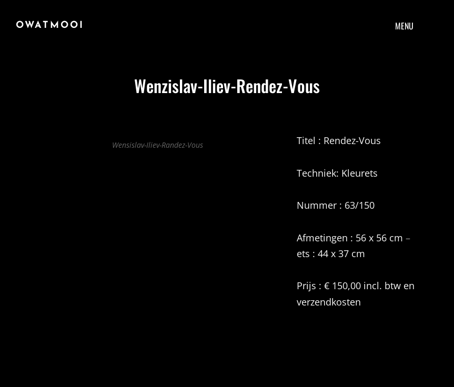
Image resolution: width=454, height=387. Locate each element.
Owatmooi (50, 25)
